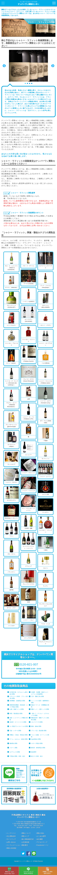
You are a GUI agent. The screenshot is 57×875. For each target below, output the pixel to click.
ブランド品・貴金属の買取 (38, 730)
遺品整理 (33, 752)
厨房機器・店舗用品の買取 (17, 700)
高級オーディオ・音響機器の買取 (40, 706)
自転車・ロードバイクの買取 (18, 722)
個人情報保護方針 (28, 839)
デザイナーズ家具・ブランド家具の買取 (19, 697)
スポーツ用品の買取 (37, 743)
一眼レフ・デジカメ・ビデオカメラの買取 (40, 714)
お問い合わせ (11, 842)
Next (53, 65)
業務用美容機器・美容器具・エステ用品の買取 (19, 706)
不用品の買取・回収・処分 (17, 756)
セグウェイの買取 (15, 752)
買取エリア (25, 836)
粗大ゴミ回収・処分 (37, 756)
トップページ (11, 833)
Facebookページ (42, 845)
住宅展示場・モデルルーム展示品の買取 (19, 693)
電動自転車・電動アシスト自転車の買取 (40, 718)
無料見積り (47, 870)
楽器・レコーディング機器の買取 (19, 718)
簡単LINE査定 (11, 848)
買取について (26, 833)
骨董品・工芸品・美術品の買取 (19, 735)
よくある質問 (41, 836)
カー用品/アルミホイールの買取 (19, 726)
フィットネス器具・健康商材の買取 (40, 701)
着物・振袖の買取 (36, 726)
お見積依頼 (25, 842)
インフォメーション (13, 845)
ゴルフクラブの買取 (37, 722)
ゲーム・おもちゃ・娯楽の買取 (19, 739)
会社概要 (40, 839)
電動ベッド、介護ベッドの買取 (40, 709)
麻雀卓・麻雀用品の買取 (38, 747)
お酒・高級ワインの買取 (17, 709)
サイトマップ (11, 839)
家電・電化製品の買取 (16, 713)
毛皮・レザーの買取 (15, 730)
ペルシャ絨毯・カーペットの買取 (40, 736)
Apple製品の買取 (36, 739)
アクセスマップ (42, 842)
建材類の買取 (13, 743)
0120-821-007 (9, 870)
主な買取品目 (11, 836)
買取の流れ (40, 833)
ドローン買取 (13, 747)
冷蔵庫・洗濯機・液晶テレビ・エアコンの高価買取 (40, 693)
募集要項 (25, 845)
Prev (4, 65)
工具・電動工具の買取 (37, 696)
